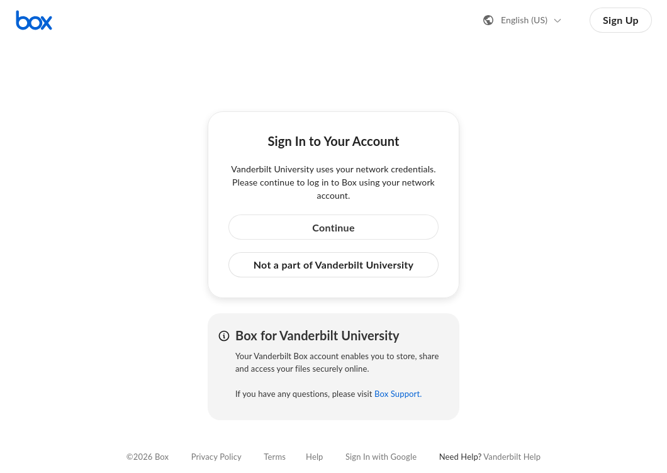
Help (314, 457)
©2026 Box (147, 457)
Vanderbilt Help (512, 457)
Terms (275, 457)
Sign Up (621, 20)
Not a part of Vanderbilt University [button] (334, 264)
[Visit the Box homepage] (34, 20)
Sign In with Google (381, 457)
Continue (333, 227)
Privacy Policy (216, 457)
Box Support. (398, 394)
